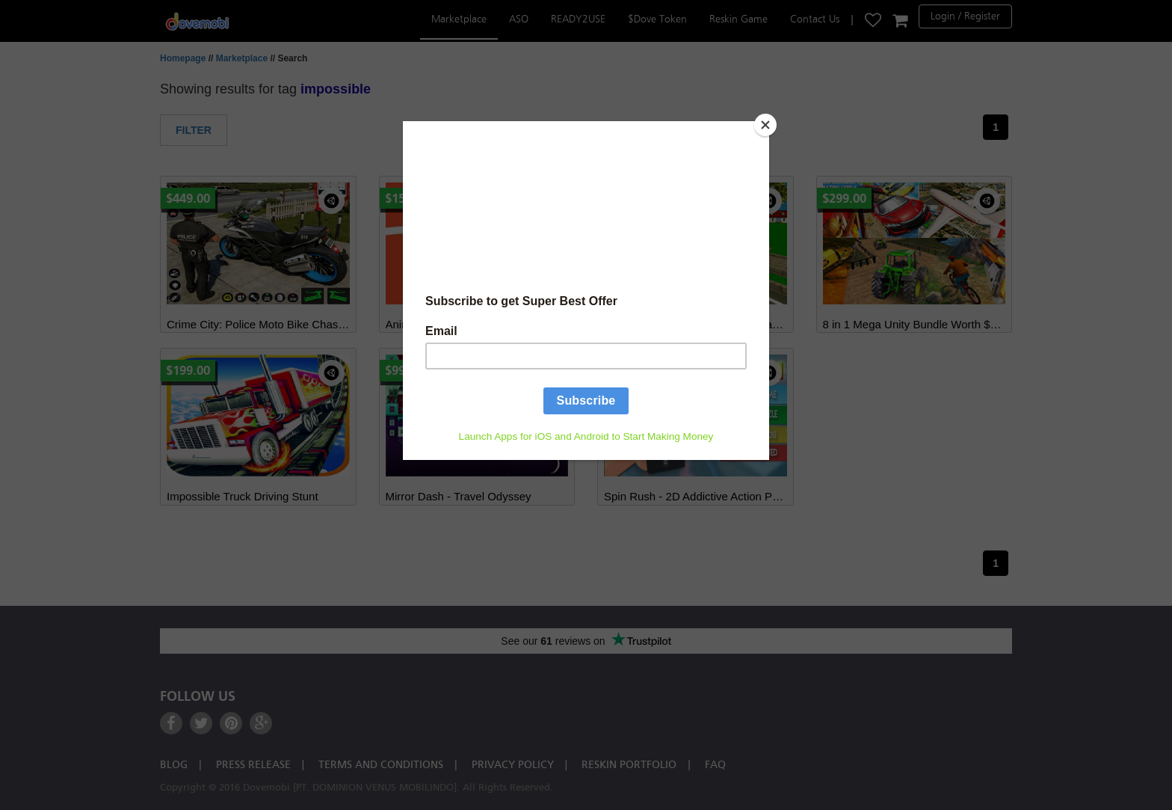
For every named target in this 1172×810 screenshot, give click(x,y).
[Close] (765, 125)
